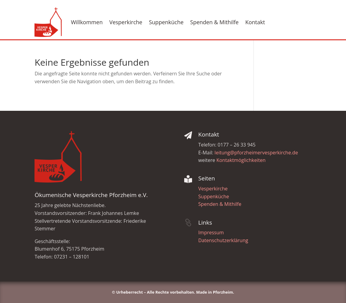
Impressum (211, 232)
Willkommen (87, 22)
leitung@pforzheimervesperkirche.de (256, 152)
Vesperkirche (125, 22)
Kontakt (255, 22)
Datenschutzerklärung (223, 240)
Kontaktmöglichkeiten (241, 160)
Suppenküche (166, 22)
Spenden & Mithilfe (214, 22)
